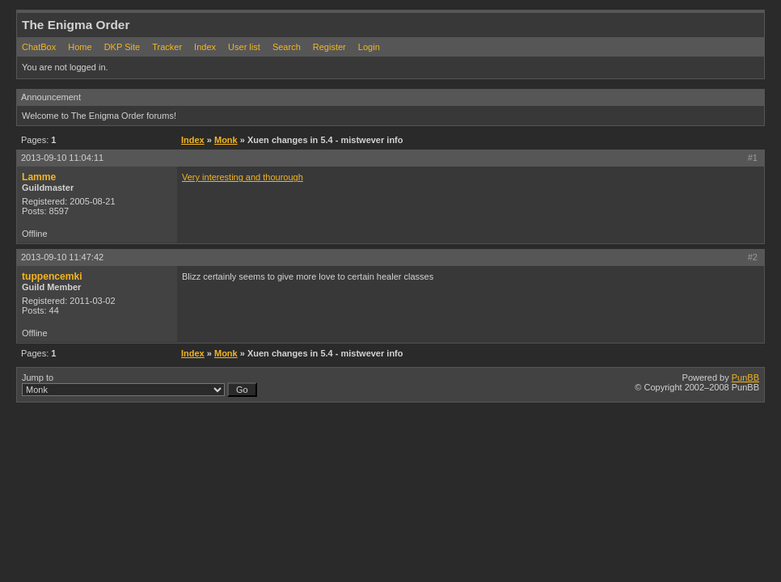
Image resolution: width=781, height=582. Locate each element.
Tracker (167, 47)
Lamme (39, 177)
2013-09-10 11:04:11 (62, 157)
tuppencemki (52, 276)
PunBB (745, 377)
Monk (226, 140)
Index (205, 47)
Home (79, 47)
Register (329, 47)
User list (244, 47)
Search (286, 47)
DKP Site (122, 47)
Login (369, 47)
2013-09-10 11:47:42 (62, 257)
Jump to (139, 385)
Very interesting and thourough (242, 177)
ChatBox (39, 47)
